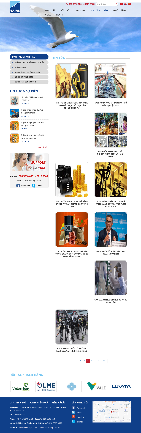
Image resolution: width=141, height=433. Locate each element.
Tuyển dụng (119, 5)
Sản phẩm (80, 5)
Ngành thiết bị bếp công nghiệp (28, 57)
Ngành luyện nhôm (22, 72)
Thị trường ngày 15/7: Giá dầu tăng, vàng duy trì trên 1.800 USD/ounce (110, 199)
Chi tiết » (25, 98)
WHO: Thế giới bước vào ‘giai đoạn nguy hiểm (110, 247)
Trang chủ (49, 5)
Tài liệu (47, 10)
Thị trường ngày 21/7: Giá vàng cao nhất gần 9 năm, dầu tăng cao (72, 199)
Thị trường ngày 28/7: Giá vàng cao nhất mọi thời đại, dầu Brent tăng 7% (72, 100)
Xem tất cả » (43, 142)
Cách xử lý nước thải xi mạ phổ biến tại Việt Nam (110, 99)
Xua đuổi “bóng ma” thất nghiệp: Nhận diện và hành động (110, 149)
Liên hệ (59, 10)
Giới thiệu (65, 5)
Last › (104, 356)
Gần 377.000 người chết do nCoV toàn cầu (110, 296)
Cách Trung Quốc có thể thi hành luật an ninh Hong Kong (71, 344)
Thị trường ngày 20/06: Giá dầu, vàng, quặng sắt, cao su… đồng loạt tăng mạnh (71, 249)
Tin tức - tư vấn (99, 5)
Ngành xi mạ (19, 62)
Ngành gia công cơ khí (24, 77)
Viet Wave (74, 431)
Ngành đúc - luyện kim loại (26, 67)
